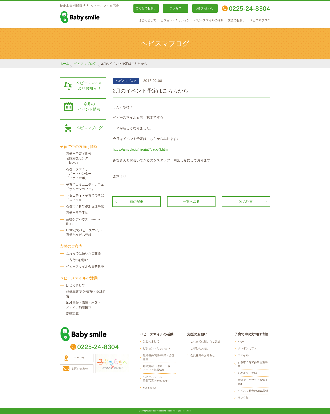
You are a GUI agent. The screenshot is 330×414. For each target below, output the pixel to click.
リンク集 (243, 397)
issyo (241, 341)
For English (150, 387)
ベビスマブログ (260, 20)
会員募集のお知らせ (202, 355)
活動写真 (72, 313)
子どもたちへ (112, 363)
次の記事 (246, 201)
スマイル (243, 355)
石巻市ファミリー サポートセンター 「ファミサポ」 (78, 173)
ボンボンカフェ (247, 348)
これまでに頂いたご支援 (83, 253)
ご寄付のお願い (146, 8)
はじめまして (147, 20)
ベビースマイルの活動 (209, 20)
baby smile (89, 17)
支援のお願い (236, 20)
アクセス (175, 8)
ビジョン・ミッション (175, 20)
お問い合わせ (205, 8)
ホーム (64, 63)
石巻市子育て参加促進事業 (85, 206)
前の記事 (136, 201)
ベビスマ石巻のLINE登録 (253, 390)
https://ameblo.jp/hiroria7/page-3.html (140, 149)
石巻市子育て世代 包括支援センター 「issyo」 (78, 158)
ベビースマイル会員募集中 (85, 266)
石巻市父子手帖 (77, 212)
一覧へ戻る (191, 201)
